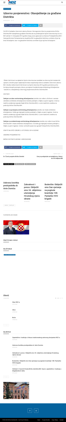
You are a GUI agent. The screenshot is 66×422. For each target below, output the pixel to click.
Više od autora (19, 164)
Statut (38, 420)
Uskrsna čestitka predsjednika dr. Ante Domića (11, 186)
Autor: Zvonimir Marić (9, 254)
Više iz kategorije (30, 164)
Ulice (14, 310)
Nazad (6, 205)
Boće (14, 317)
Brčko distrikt (7, 8)
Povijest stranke (46, 420)
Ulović (6, 295)
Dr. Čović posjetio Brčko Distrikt (13, 156)
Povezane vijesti (8, 164)
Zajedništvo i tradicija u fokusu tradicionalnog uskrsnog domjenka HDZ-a (36, 337)
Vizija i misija (55, 420)
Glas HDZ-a (16, 302)
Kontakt (61, 420)
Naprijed (12, 205)
